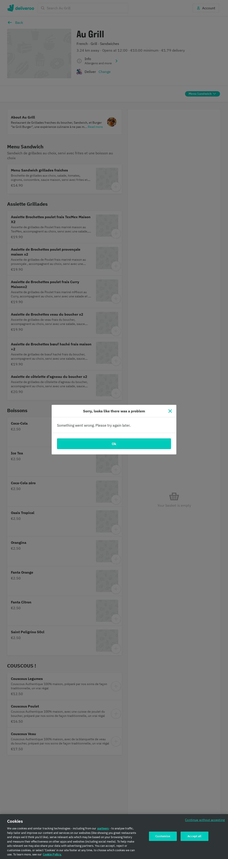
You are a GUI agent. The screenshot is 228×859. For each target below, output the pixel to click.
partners (103, 828)
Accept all (194, 836)
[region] (114, 836)
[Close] (170, 411)
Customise (162, 836)
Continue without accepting (205, 820)
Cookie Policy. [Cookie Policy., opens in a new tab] (52, 854)
